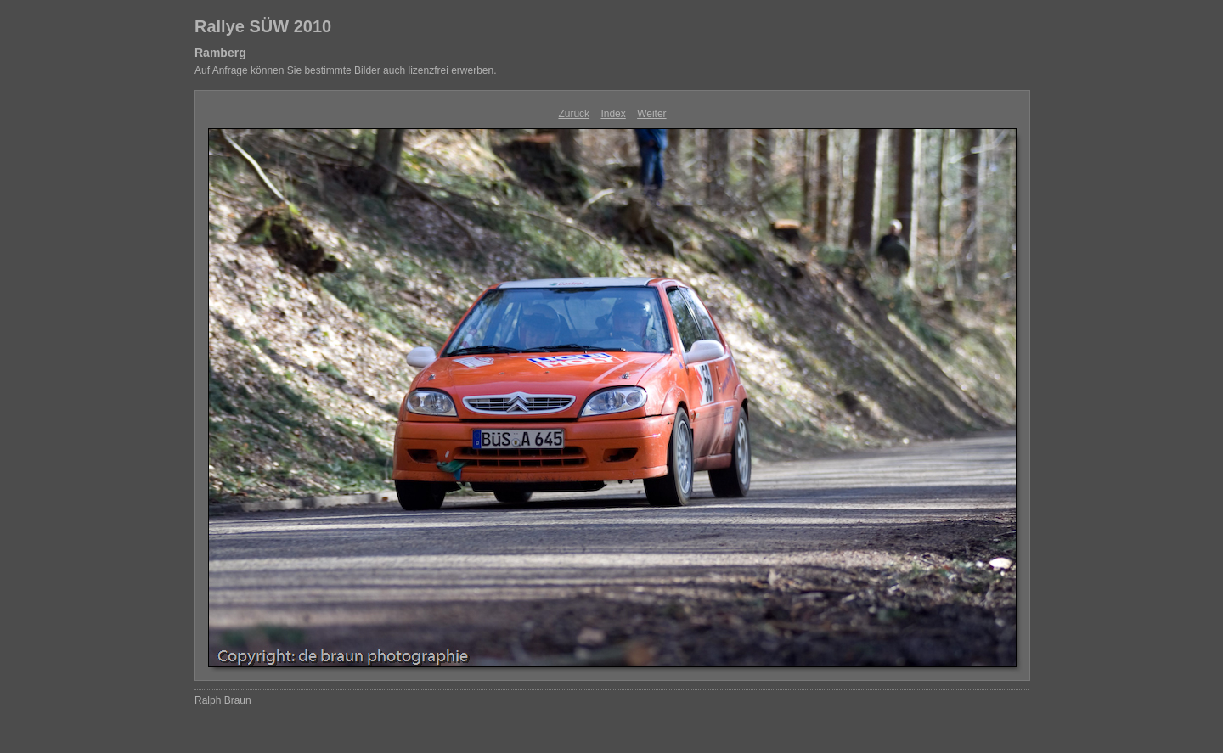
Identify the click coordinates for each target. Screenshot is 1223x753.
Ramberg (220, 52)
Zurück (573, 114)
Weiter (651, 114)
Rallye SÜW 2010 (262, 26)
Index (612, 114)
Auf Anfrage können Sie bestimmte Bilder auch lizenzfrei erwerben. (345, 70)
